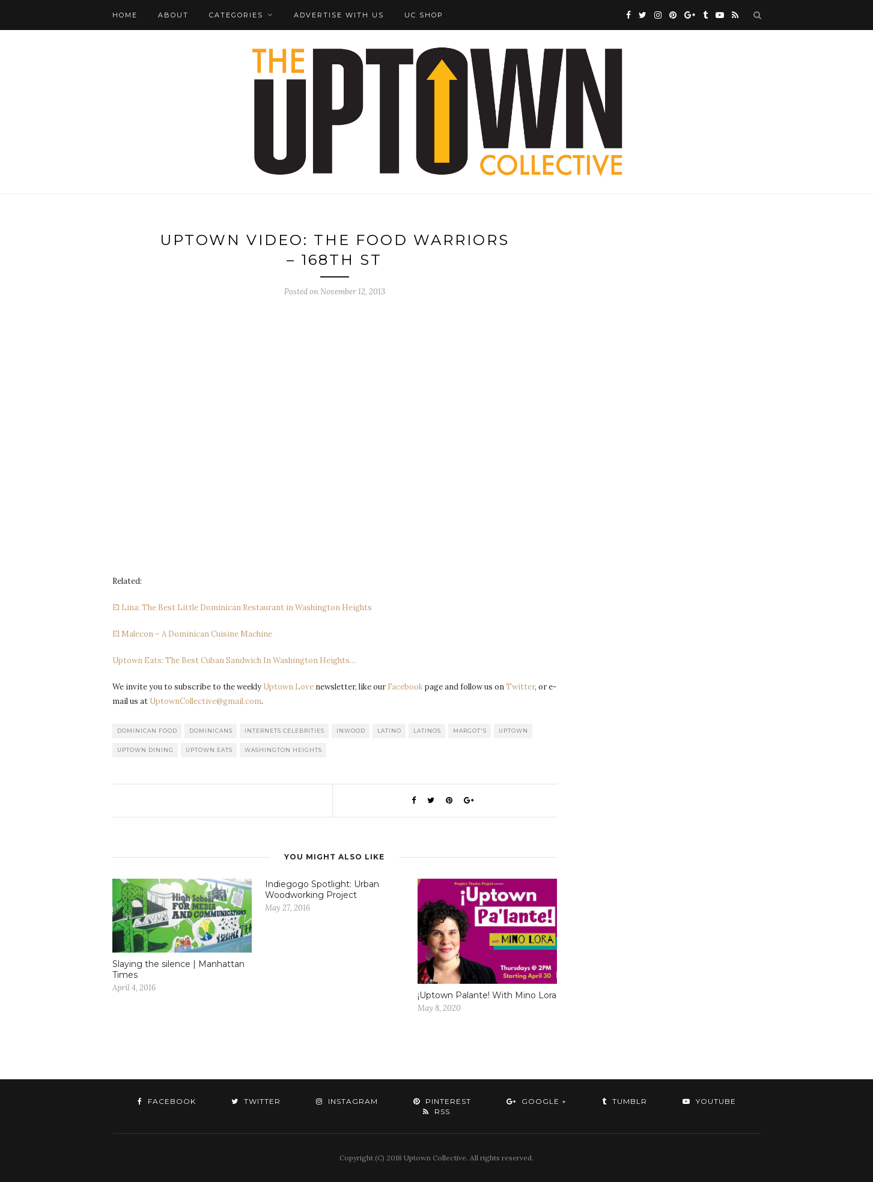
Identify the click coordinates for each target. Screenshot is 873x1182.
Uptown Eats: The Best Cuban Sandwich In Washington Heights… (234, 660)
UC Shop (423, 15)
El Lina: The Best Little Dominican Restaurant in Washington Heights (242, 607)
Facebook (405, 687)
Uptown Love (288, 687)
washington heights (283, 750)
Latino (389, 730)
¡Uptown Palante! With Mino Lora (487, 995)
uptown (513, 730)
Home (125, 15)
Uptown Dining (145, 750)
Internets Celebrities (284, 730)
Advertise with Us (339, 15)
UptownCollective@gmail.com (205, 701)
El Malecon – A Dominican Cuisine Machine (192, 634)
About (173, 15)
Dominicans (211, 730)
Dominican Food (147, 730)
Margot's (470, 730)
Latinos (427, 730)
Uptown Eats (209, 750)
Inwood (350, 730)
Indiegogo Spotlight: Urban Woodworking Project (322, 889)
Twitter (520, 687)
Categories (236, 15)
